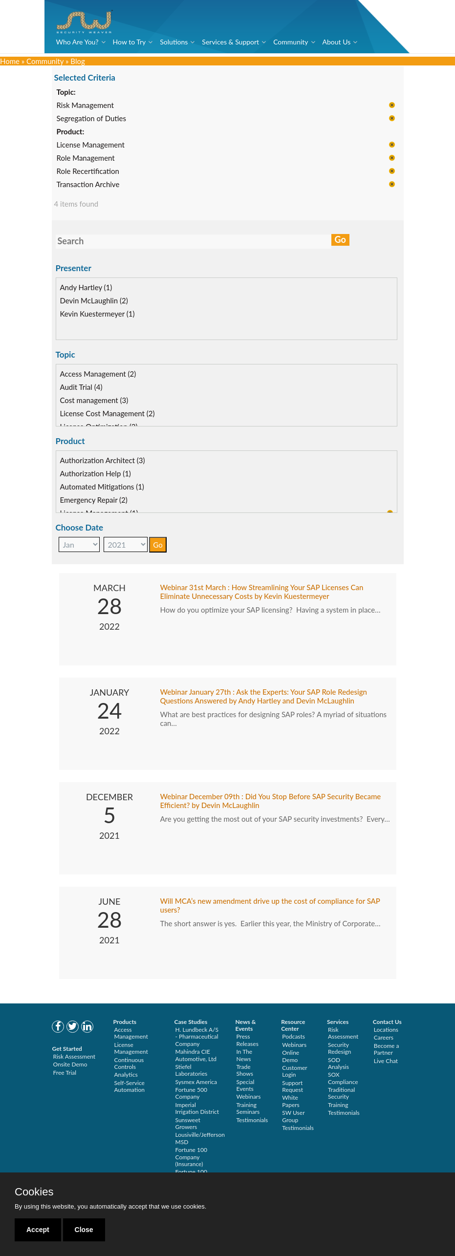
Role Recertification (88, 171)
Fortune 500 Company (191, 1093)
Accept (37, 1230)
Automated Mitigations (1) (102, 486)
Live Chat (386, 1060)
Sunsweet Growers (187, 1123)
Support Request (292, 1086)
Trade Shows (245, 1070)
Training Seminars (248, 1108)
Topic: (66, 92)
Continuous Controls (129, 1063)
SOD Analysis (338, 1063)
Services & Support (230, 42)
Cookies (34, 1192)
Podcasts (293, 1036)
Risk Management (85, 105)
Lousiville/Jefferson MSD (200, 1138)
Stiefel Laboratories (191, 1070)
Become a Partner (386, 1049)
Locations (386, 1029)
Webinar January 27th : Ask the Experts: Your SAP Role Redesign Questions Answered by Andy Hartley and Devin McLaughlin (263, 696)
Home (10, 61)
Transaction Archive (88, 184)
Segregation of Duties (91, 118)
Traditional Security (341, 1093)
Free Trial (65, 1072)
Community (290, 42)
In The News (245, 1055)
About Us (337, 42)
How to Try (129, 42)
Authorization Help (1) (95, 473)
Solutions (174, 42)
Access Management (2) (98, 373)
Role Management (86, 158)
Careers (383, 1037)
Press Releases (248, 1040)
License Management (91, 145)
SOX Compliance (343, 1078)
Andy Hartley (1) (86, 287)
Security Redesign (339, 1048)
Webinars (249, 1096)
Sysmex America (196, 1082)
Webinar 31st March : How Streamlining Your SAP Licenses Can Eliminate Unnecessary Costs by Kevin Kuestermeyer (262, 591)
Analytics (126, 1074)
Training (338, 1104)
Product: (71, 132)
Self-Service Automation (129, 1086)
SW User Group (293, 1116)
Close (84, 1230)
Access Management (131, 1033)
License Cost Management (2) (107, 413)
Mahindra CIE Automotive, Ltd (196, 1055)
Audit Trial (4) (81, 387)
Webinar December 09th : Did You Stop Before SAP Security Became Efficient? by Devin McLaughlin (270, 800)
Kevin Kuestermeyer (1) (97, 313)
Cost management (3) (94, 400)
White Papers (291, 1101)
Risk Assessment (74, 1056)
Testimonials (252, 1120)
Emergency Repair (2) (94, 499)
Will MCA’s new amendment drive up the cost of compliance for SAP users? (270, 905)
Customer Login (294, 1071)
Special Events (246, 1085)
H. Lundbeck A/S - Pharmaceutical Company (197, 1036)
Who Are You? (77, 42)
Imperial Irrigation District (197, 1108)
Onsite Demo (70, 1064)
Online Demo (290, 1056)
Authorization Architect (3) (102, 460)
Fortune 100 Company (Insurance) (191, 1157)
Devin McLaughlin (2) (94, 300)
